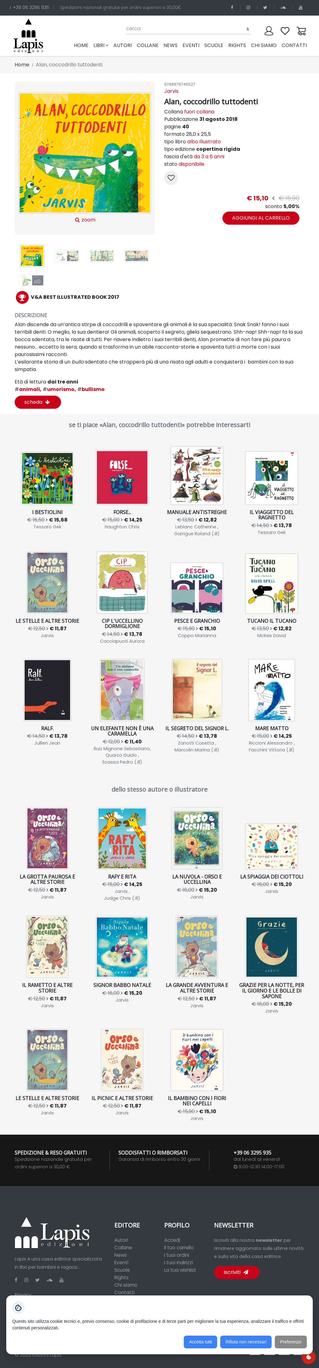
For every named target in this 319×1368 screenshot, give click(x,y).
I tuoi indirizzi (178, 1262)
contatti (294, 45)
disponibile (191, 164)
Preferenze (290, 1341)
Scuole (122, 1270)
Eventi (121, 1262)
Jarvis (171, 91)
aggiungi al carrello (261, 218)
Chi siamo (125, 1285)
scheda (37, 402)
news (171, 45)
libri (100, 45)
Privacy (23, 1295)
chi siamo (264, 45)
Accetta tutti (200, 1341)
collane (148, 45)
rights (237, 45)
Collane (123, 1247)
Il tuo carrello (179, 1247)
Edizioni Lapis (46, 1354)
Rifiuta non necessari (246, 1341)
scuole (213, 45)
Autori (121, 1240)
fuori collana (199, 111)
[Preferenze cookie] (309, 1357)
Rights (121, 1277)
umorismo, (59, 389)
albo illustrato (204, 141)
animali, (28, 389)
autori (122, 45)
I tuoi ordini (176, 1255)
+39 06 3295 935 (29, 8)
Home (82, 45)
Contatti (124, 1292)
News (120, 1255)
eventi (191, 45)
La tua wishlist (180, 1270)
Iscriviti (236, 1272)
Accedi (172, 1240)
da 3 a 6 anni (209, 156)
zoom (84, 157)
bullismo (91, 389)
